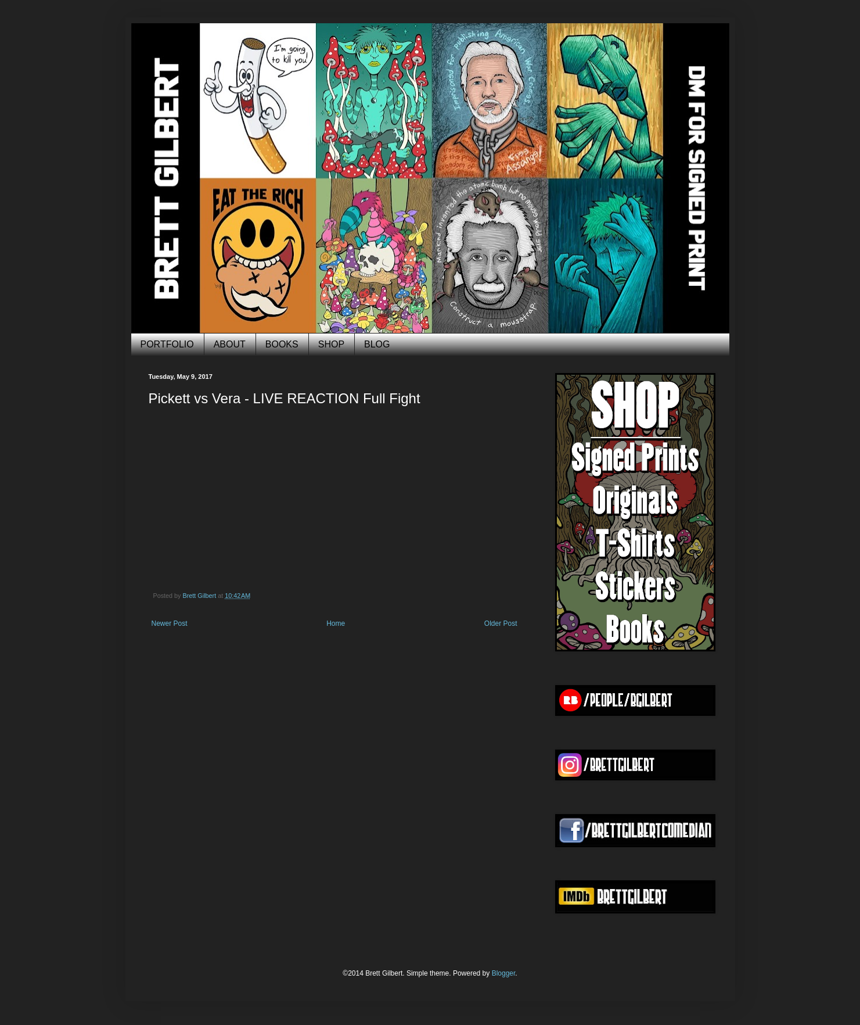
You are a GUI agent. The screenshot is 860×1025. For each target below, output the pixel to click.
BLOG (377, 344)
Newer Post (170, 623)
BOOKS (281, 344)
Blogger (504, 973)
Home (335, 623)
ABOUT (230, 344)
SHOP (331, 344)
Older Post (500, 623)
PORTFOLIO (167, 344)
